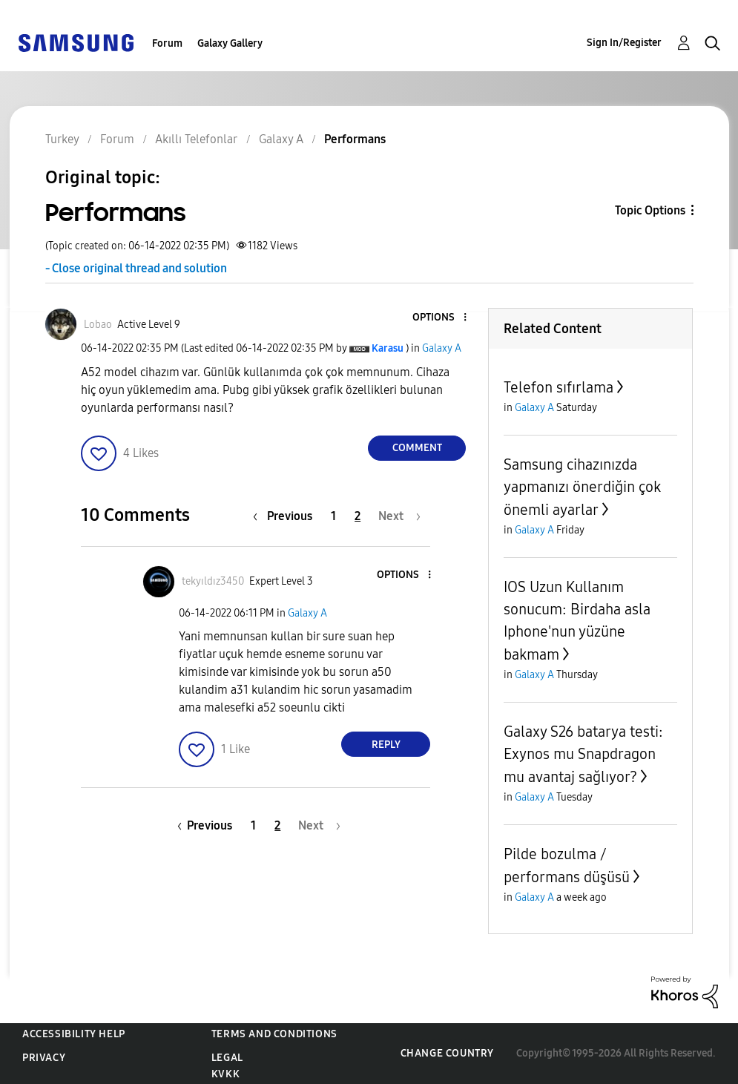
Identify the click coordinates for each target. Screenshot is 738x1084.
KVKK (225, 1074)
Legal (227, 1057)
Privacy (43, 1057)
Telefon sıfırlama (558, 387)
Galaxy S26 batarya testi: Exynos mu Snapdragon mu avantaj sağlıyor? (583, 754)
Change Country (447, 1053)
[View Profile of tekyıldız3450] (213, 581)
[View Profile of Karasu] (387, 348)
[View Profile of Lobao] (98, 324)
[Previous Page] (286, 516)
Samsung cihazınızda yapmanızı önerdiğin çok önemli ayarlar (582, 487)
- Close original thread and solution (136, 268)
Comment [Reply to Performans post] (417, 447)
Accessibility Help (73, 1034)
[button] (441, 318)
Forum (167, 43)
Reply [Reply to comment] (386, 744)
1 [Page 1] (333, 516)
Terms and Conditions (274, 1034)
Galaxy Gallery (230, 43)
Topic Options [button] (650, 210)
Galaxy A (441, 348)
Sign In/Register (624, 42)
